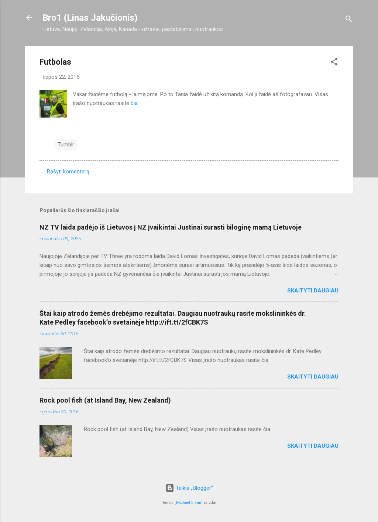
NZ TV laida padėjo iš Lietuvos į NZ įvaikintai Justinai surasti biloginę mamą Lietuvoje (170, 227)
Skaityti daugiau (313, 290)
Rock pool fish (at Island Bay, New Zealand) (105, 400)
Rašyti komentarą (68, 171)
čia (134, 103)
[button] (334, 63)
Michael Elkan (188, 502)
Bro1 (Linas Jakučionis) (90, 18)
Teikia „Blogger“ (189, 488)
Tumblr (66, 144)
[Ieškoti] (348, 20)
